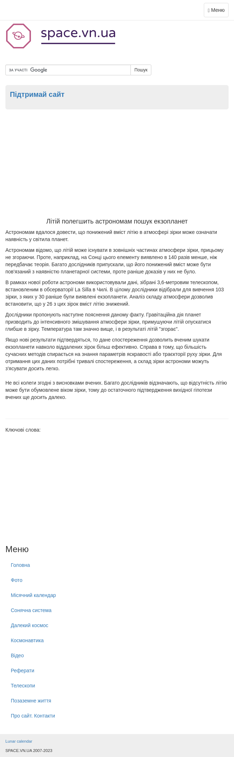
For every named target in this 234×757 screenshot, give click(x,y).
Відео (17, 655)
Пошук (140, 69)
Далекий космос (29, 625)
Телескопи (23, 685)
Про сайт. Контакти (33, 716)
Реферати (22, 670)
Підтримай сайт (37, 94)
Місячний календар (33, 595)
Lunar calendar (18, 741)
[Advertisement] (117, 164)
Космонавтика (27, 640)
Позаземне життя (31, 701)
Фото (16, 580)
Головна (20, 565)
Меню (218, 11)
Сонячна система (31, 610)
